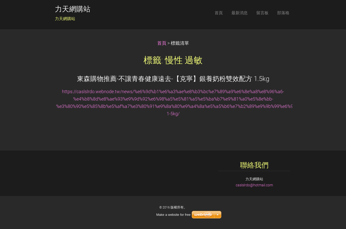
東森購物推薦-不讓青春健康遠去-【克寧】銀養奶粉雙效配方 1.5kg (173, 79)
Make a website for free (173, 215)
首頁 (161, 43)
